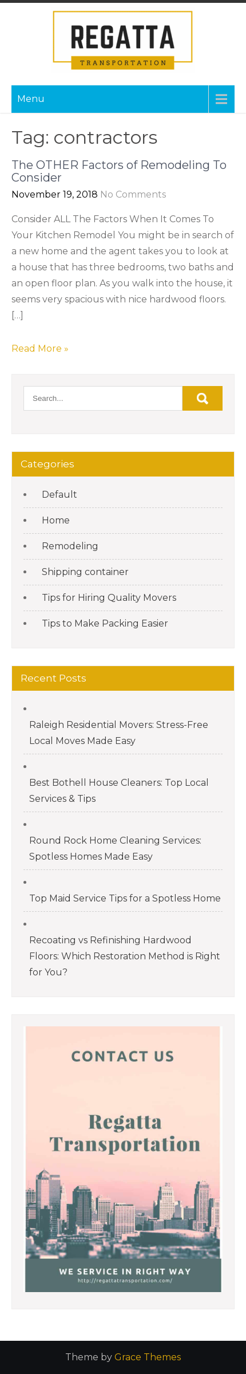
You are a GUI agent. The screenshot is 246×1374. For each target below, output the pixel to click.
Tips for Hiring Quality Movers (109, 597)
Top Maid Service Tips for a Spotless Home (125, 898)
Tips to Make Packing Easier (105, 623)
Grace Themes (147, 1357)
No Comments (133, 194)
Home (56, 520)
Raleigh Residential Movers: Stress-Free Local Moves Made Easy (118, 732)
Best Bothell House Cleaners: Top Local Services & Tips (119, 790)
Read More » (40, 348)
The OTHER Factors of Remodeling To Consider (119, 171)
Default (59, 494)
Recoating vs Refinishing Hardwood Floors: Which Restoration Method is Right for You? (124, 956)
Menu (31, 98)
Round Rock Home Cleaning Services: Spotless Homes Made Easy (115, 848)
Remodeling (70, 546)
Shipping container (85, 571)
